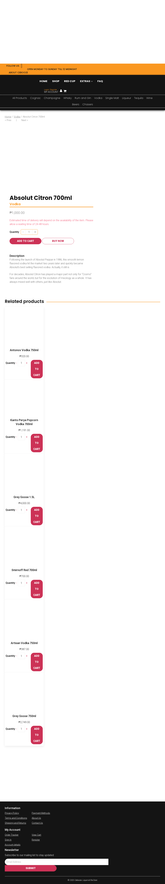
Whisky (67, 98)
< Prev (8, 120)
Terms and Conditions (16, 818)
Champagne (52, 98)
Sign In (8, 840)
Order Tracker (11, 835)
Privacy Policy (12, 813)
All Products (19, 98)
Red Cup (69, 81)
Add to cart (25, 241)
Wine (149, 98)
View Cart (36, 835)
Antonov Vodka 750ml (24, 350)
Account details (12, 844)
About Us (36, 818)
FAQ (100, 81)
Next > (24, 120)
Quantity (14, 231)
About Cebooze (18, 72)
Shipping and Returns (15, 823)
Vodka (98, 98)
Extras (86, 81)
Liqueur (126, 98)
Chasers (87, 104)
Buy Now (58, 241)
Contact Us (37, 823)
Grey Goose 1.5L (24, 497)
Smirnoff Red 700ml (24, 570)
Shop (55, 81)
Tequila (138, 98)
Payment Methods (41, 813)
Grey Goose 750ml (24, 716)
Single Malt (112, 98)
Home (43, 81)
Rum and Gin (83, 98)
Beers (75, 104)
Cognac (35, 98)
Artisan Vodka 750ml (24, 643)
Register (36, 840)
